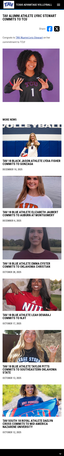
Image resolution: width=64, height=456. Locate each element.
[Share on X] (57, 29)
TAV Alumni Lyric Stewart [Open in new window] (29, 37)
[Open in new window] (31, 75)
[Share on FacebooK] (49, 29)
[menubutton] (58, 5)
